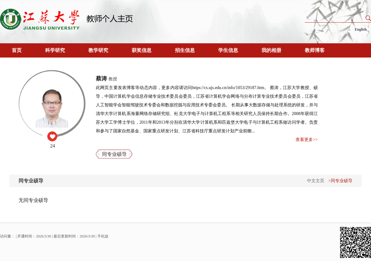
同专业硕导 (114, 154)
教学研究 (98, 50)
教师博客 (315, 50)
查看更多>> (307, 139)
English (361, 29)
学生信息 (228, 50)
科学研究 (55, 50)
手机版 (103, 236)
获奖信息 (141, 50)
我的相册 (271, 50)
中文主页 (315, 180)
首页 (17, 50)
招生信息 (185, 50)
